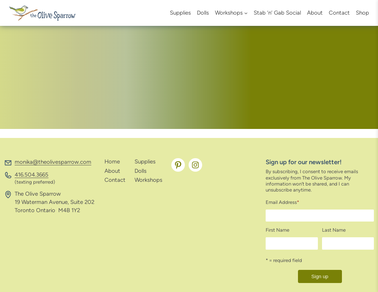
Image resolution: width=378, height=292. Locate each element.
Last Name (334, 230)
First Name (277, 230)
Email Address (282, 202)
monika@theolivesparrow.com (53, 162)
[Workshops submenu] (246, 13)
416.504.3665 (31, 174)
